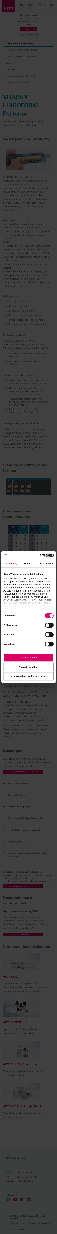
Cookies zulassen (28, 657)
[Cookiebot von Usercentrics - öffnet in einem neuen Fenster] (41, 555)
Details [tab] (28, 563)
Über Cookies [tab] (46, 563)
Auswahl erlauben (28, 667)
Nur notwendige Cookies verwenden (28, 676)
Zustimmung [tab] (10, 563)
